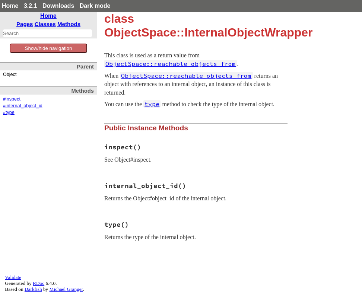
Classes (45, 24)
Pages (24, 24)
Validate (13, 277)
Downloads (58, 6)
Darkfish (33, 289)
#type (9, 112)
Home (10, 6)
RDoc (38, 283)
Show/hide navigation (48, 48)
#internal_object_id (22, 105)
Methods (68, 24)
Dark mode (95, 6)
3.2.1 (30, 6)
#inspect (11, 99)
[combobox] (47, 33)
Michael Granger (66, 289)
